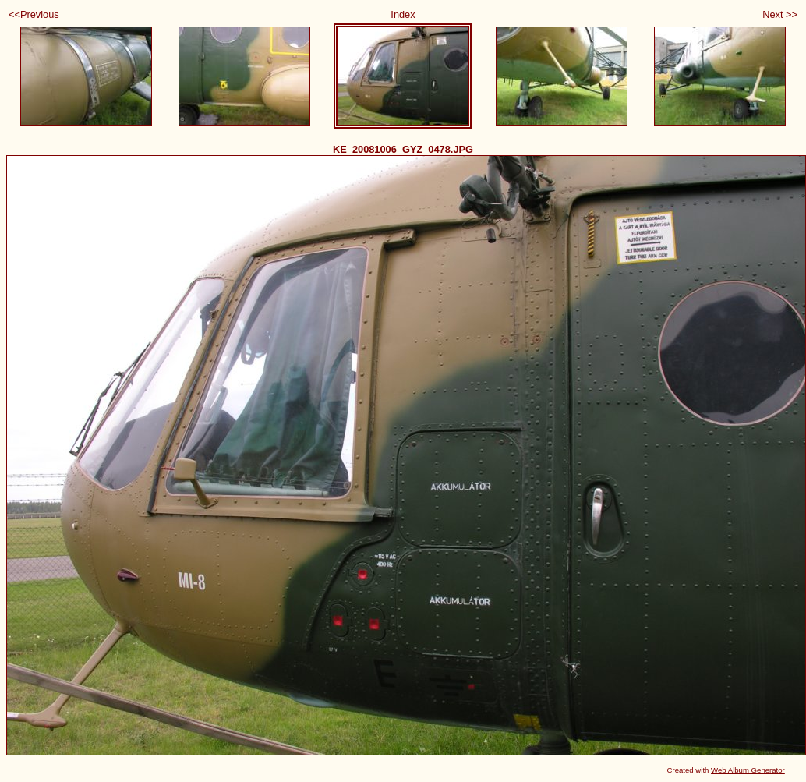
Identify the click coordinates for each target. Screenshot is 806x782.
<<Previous (34, 14)
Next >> (779, 14)
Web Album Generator (748, 770)
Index (403, 14)
